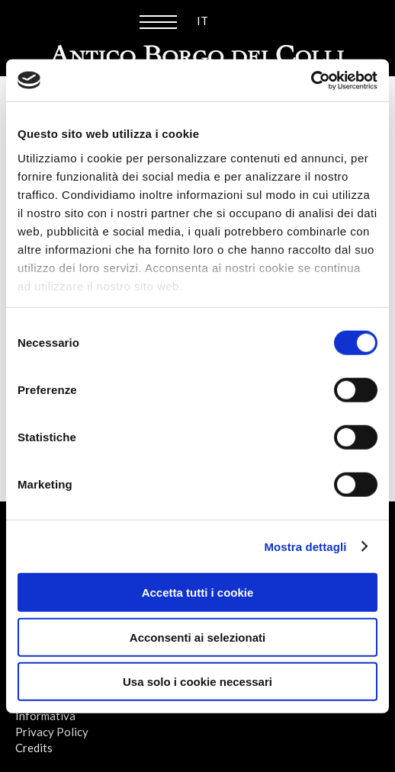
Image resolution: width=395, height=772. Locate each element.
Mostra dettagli (305, 546)
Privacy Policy (51, 731)
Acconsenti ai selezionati (197, 636)
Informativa (45, 715)
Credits (34, 747)
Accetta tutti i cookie (198, 592)
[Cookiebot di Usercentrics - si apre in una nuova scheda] (310, 80)
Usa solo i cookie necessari (197, 681)
